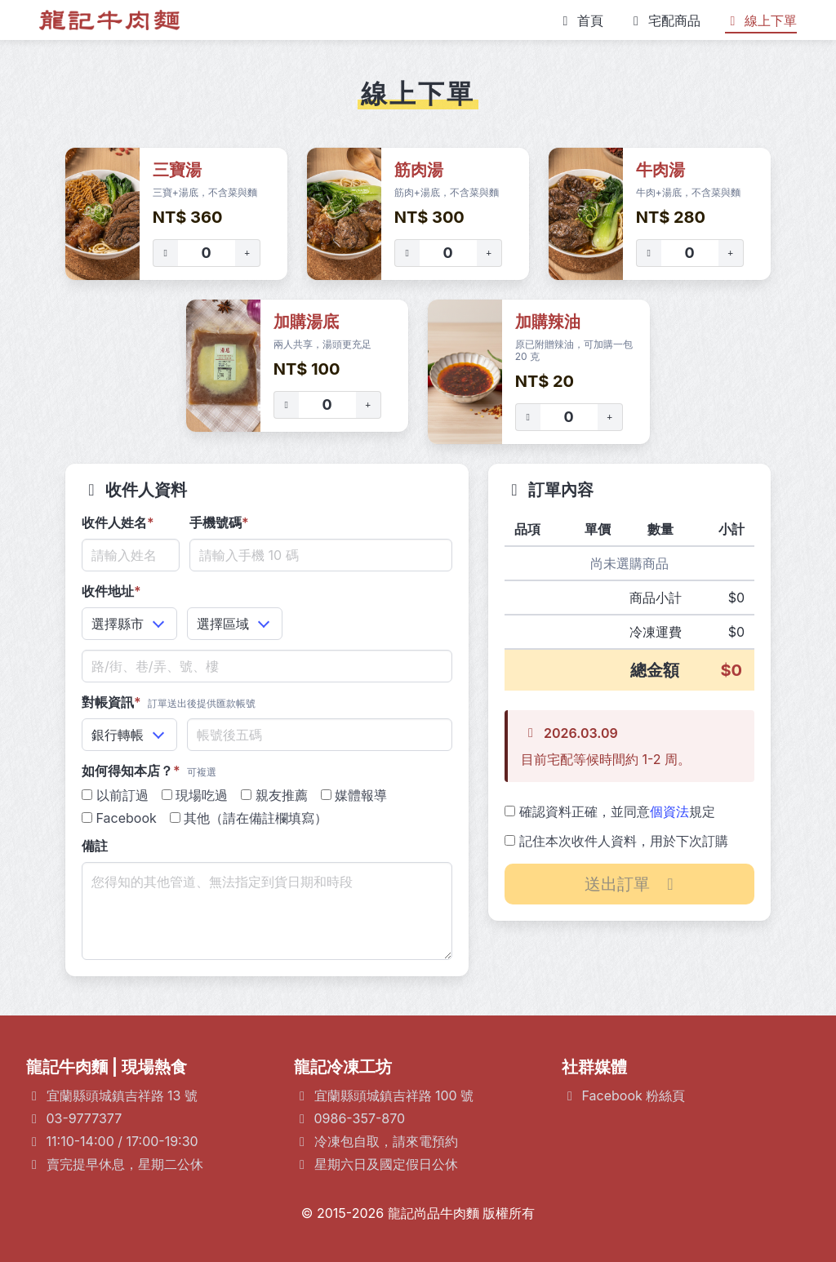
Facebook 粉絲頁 (634, 1095)
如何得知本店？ (149, 770)
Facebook (119, 818)
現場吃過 (195, 795)
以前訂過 (115, 795)
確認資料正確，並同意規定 (610, 811)
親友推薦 (274, 795)
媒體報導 (354, 795)
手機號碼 (219, 522)
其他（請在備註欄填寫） (249, 818)
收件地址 (111, 591)
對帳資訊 (169, 702)
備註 (95, 846)
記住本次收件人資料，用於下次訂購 (616, 841)
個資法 (669, 811)
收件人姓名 (118, 522)
